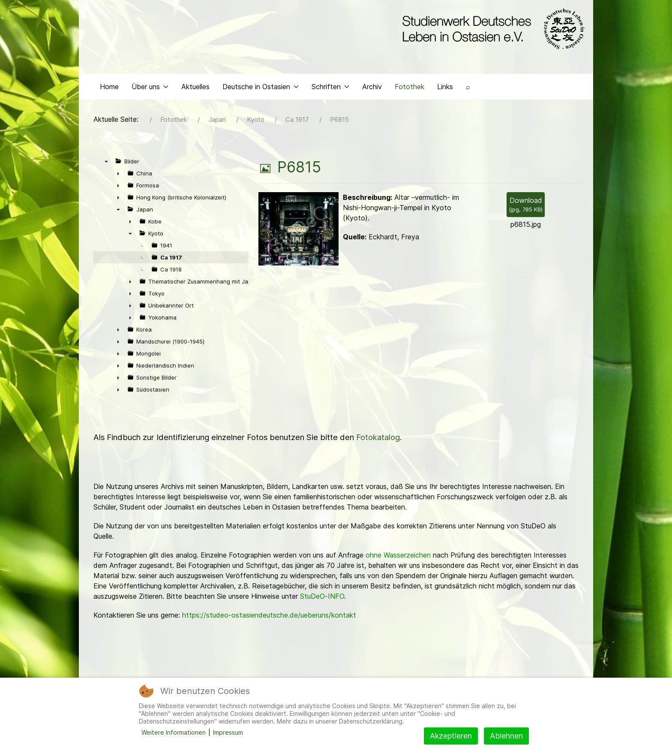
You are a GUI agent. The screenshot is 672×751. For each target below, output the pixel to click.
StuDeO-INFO (322, 598)
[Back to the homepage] (491, 29)
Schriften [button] (330, 88)
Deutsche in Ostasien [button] (260, 88)
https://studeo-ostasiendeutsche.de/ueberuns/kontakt (269, 617)
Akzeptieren (451, 735)
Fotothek (409, 88)
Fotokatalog (378, 439)
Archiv (372, 88)
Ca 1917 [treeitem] (171, 259)
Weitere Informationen (173, 732)
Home (109, 88)
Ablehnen (506, 735)
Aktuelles (195, 88)
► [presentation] (118, 175)
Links (445, 88)
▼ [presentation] (106, 163)
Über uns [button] (150, 88)
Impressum (228, 732)
